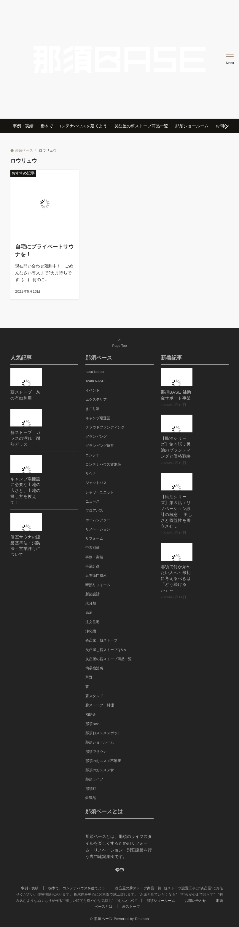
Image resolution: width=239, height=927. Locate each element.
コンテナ (92, 455)
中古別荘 (92, 547)
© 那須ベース (101, 918)
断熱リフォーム (97, 585)
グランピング (96, 436)
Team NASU (94, 381)
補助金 (90, 714)
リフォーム (94, 538)
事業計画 (92, 566)
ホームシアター (97, 520)
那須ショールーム (99, 742)
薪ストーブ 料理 (99, 705)
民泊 (89, 612)
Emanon (142, 918)
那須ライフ (94, 779)
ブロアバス (94, 510)
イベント (92, 390)
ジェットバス (96, 483)
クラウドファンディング (105, 427)
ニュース (92, 501)
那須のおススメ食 (99, 770)
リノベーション (97, 529)
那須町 (90, 788)
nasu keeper (94, 371)
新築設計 (92, 594)
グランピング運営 (99, 446)
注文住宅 (92, 622)
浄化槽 (90, 631)
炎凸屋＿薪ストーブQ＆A (105, 650)
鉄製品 (90, 798)
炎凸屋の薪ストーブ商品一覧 (108, 659)
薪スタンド (94, 696)
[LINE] (117, 870)
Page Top (119, 343)
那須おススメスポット (103, 733)
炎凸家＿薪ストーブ (101, 640)
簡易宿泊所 (94, 668)
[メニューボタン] (230, 59)
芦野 (89, 677)
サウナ (90, 473)
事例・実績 (94, 557)
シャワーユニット (99, 492)
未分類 (90, 603)
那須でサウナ (96, 751)
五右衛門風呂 (96, 575)
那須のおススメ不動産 (103, 761)
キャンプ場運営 (97, 418)
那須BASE (93, 724)
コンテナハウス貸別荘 (103, 464)
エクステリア (96, 399)
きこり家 (92, 408)
